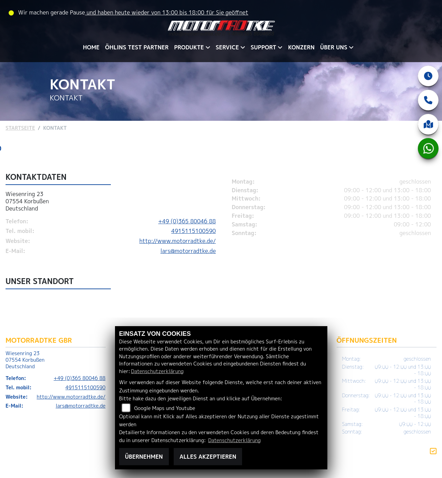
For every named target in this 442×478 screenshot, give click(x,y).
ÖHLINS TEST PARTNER (137, 47)
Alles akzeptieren (208, 456)
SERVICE (227, 47)
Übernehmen (144, 456)
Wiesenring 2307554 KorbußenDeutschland (27, 204)
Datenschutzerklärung (157, 371)
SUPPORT (263, 47)
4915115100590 (193, 233)
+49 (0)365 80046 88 (187, 223)
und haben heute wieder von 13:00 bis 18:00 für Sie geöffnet (166, 12)
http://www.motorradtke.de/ (177, 243)
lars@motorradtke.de (188, 253)
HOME (91, 47)
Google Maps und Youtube (164, 408)
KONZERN (301, 47)
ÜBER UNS (333, 47)
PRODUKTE (189, 47)
